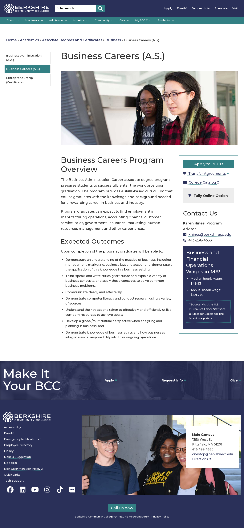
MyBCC (141, 20)
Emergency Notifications (22, 439)
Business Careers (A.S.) (23, 69)
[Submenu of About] (17, 20)
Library (9, 451)
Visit (235, 8)
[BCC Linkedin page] (23, 489)
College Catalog (201, 182)
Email (182, 8)
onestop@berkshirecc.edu (212, 454)
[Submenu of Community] (112, 20)
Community (102, 20)
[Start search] (100, 8)
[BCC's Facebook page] (10, 489)
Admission (56, 20)
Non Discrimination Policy (23, 469)
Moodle (10, 463)
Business (113, 40)
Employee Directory (18, 445)
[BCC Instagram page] (47, 489)
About (11, 20)
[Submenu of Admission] (65, 20)
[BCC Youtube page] (35, 489)
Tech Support (14, 480)
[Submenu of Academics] (42, 20)
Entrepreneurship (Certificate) (19, 80)
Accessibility (12, 427)
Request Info (201, 8)
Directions (201, 459)
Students (164, 20)
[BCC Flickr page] (72, 489)
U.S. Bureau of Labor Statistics (207, 308)
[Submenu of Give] (128, 20)
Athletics (79, 20)
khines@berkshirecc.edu (209, 234)
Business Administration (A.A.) (24, 58)
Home (11, 40)
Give (122, 20)
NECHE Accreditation (134, 516)
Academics (32, 20)
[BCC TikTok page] (60, 489)
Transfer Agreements (204, 174)
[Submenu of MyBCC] (150, 20)
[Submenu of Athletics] (87, 20)
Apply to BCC (208, 164)
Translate (221, 8)
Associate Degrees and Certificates (72, 40)
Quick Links (12, 474)
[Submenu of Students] (172, 20)
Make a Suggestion (17, 457)
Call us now (122, 507)
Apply (168, 8)
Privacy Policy (160, 516)
